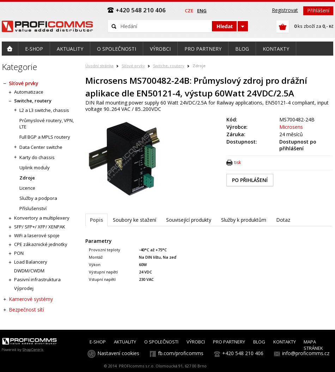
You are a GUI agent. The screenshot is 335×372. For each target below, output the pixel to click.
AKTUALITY (125, 342)
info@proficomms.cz (305, 353)
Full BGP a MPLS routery (44, 137)
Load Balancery (30, 262)
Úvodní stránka (99, 65)
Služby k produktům (243, 219)
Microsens (291, 127)
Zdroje (199, 65)
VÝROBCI (196, 342)
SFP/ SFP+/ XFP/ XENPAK (39, 226)
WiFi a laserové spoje (37, 235)
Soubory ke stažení (134, 219)
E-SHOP (98, 342)
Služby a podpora (38, 198)
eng (202, 10)
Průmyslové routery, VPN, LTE (46, 123)
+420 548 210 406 (242, 353)
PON (19, 253)
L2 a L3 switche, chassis (44, 110)
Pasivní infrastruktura (37, 279)
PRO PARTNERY (229, 342)
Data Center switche (40, 147)
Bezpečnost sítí (26, 309)
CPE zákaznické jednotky (40, 244)
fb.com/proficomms (180, 353)
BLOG (259, 342)
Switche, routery (168, 65)
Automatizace (28, 92)
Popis (96, 219)
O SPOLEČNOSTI (161, 342)
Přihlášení (318, 10)
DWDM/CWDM (29, 270)
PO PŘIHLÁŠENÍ (250, 180)
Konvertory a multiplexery (41, 218)
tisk (237, 162)
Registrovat (285, 10)
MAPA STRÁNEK (313, 345)
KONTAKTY (284, 342)
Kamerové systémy (31, 299)
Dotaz (283, 219)
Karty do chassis (37, 157)
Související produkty (188, 219)
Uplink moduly (34, 167)
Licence (27, 188)
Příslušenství (33, 208)
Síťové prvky (133, 65)
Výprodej (24, 288)
